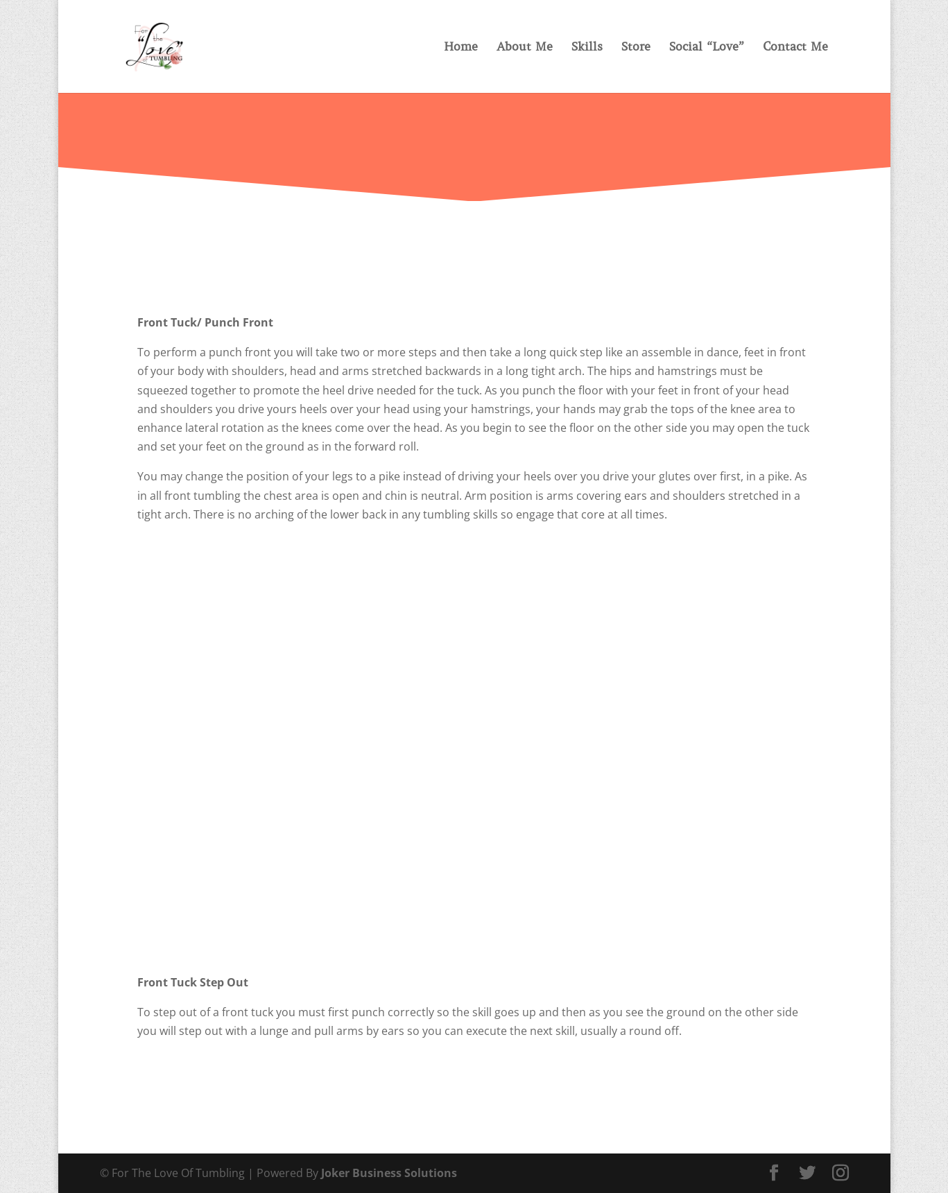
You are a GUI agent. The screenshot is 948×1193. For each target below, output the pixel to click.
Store (635, 48)
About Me (525, 48)
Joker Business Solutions (389, 1173)
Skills (587, 48)
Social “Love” (706, 48)
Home (461, 48)
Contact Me (795, 48)
